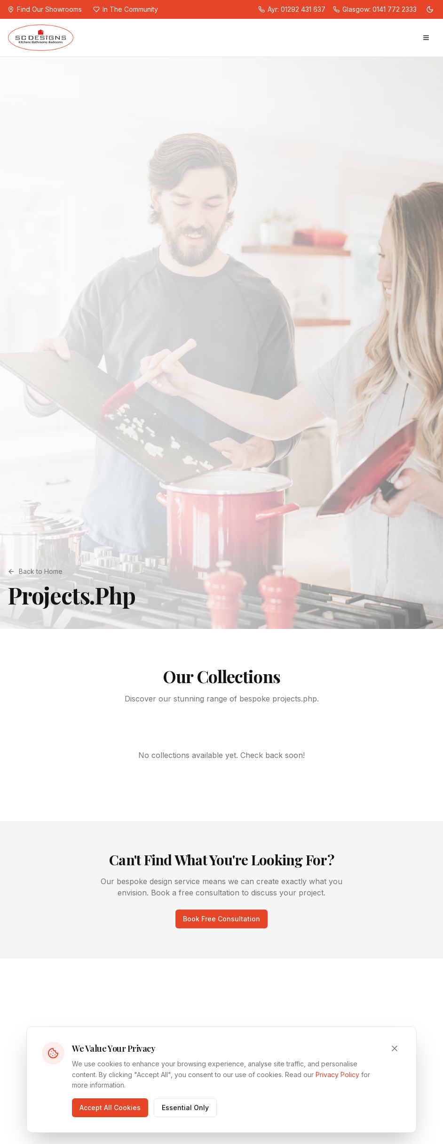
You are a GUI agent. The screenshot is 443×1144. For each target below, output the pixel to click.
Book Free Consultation (221, 919)
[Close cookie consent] (394, 1048)
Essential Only (185, 1108)
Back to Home (35, 571)
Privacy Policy (337, 1075)
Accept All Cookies (110, 1108)
